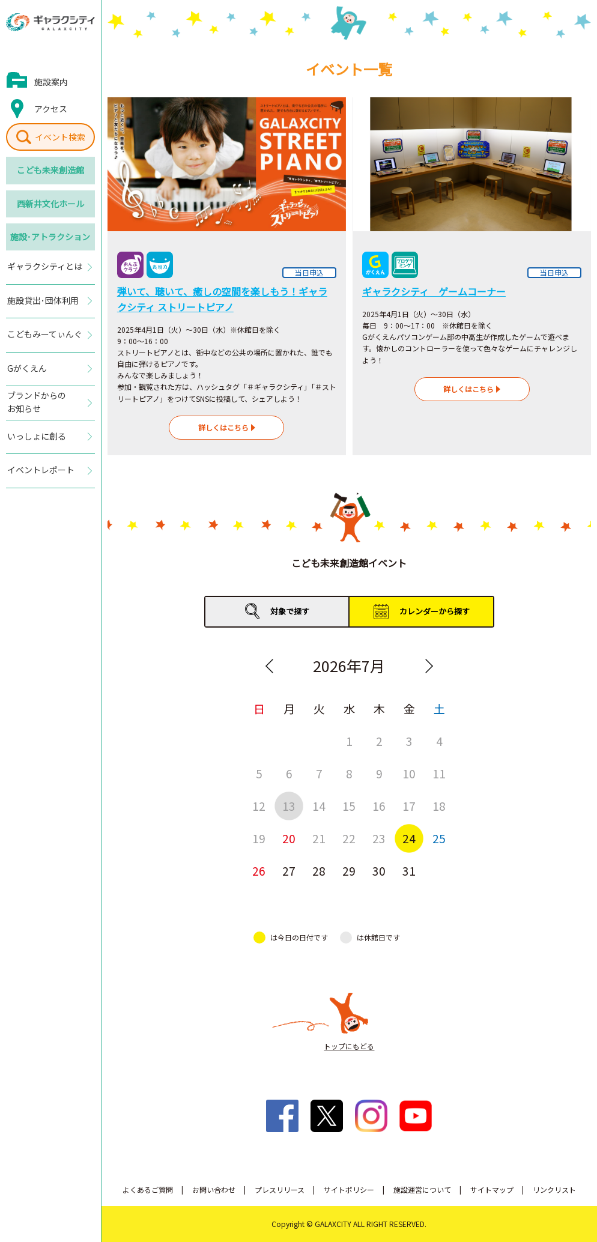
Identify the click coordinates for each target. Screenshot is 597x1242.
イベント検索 (60, 137)
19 (258, 838)
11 (439, 773)
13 (288, 806)
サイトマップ (492, 1189)
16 (379, 806)
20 (288, 838)
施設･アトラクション (50, 237)
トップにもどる (349, 1046)
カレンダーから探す (434, 611)
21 (319, 838)
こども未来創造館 (50, 170)
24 (409, 838)
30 (379, 870)
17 (409, 806)
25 (439, 838)
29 (349, 870)
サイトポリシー (349, 1189)
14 (319, 806)
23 (379, 838)
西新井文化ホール (50, 204)
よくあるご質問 (148, 1189)
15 (349, 806)
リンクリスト (554, 1189)
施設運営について (422, 1189)
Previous (269, 666)
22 (349, 838)
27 (288, 870)
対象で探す (289, 611)
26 (258, 870)
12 (258, 806)
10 (409, 773)
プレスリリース (280, 1189)
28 (319, 870)
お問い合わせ (213, 1189)
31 (409, 870)
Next (429, 666)
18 (439, 806)
